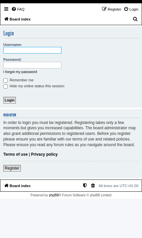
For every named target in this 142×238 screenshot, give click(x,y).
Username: (12, 45)
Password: (12, 59)
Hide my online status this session (33, 86)
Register (12, 168)
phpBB (54, 195)
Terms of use (15, 154)
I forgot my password (20, 72)
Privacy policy (44, 154)
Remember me (18, 80)
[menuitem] (17, 9)
